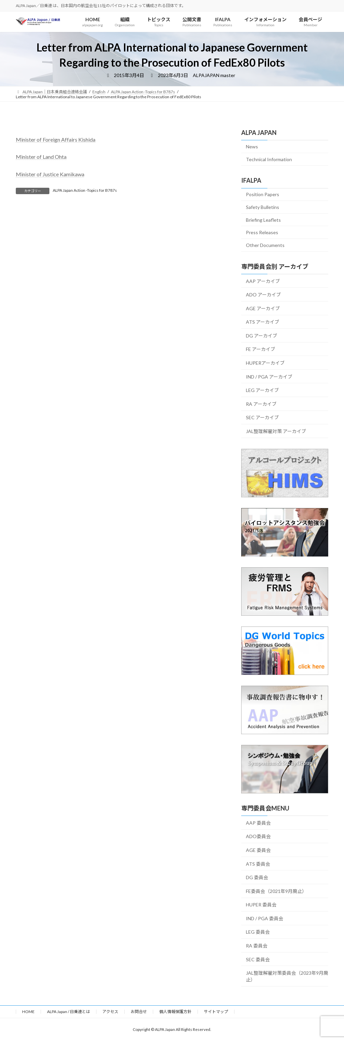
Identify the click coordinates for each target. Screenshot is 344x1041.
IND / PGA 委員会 (264, 918)
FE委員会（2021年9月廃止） (276, 891)
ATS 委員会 (258, 864)
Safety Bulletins (262, 207)
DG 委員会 (257, 877)
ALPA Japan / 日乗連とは (68, 1011)
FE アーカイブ (260, 349)
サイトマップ (216, 1011)
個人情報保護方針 (175, 1011)
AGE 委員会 (258, 850)
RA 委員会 (256, 945)
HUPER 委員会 (261, 904)
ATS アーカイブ (262, 322)
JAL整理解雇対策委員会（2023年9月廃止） (287, 976)
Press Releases (262, 232)
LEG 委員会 (258, 932)
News (252, 146)
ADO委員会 (258, 836)
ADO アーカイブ (263, 294)
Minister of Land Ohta (41, 156)
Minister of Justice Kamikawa (50, 174)
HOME (28, 1011)
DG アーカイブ (261, 335)
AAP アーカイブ (263, 281)
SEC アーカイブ (262, 417)
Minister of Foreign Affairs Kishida (55, 139)
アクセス (110, 1011)
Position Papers (262, 194)
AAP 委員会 (258, 823)
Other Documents (265, 245)
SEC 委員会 (258, 959)
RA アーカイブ (261, 404)
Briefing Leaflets (263, 220)
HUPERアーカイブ (265, 363)
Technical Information (269, 159)
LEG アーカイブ (262, 390)
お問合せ (139, 1011)
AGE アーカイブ (263, 308)
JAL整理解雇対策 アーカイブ (276, 431)
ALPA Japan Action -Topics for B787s (85, 190)
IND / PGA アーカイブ (269, 377)
